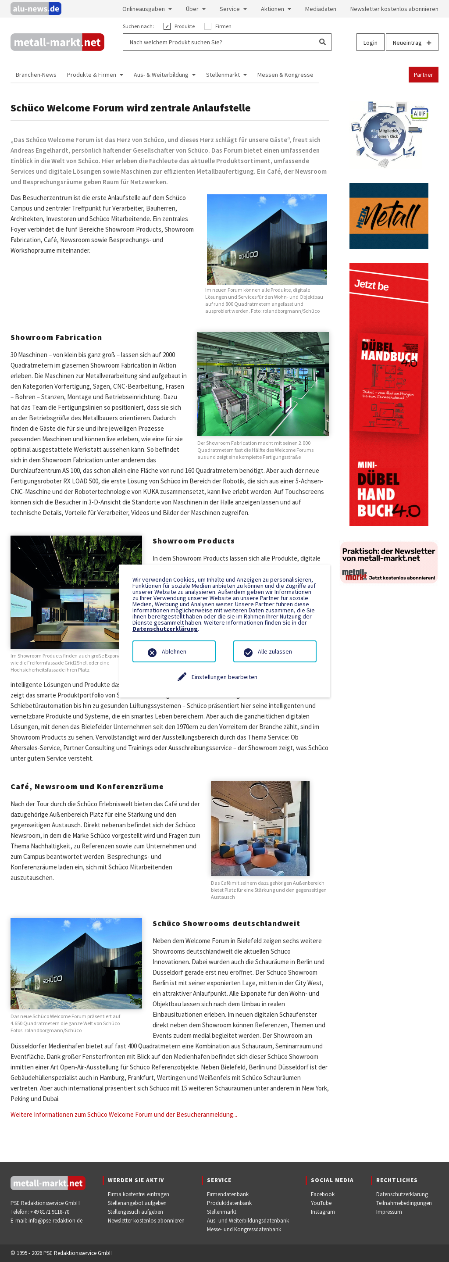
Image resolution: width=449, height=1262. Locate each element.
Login (370, 42)
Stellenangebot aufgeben (137, 1203)
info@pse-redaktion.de (55, 1220)
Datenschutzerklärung (402, 1194)
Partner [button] (423, 75)
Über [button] (192, 9)
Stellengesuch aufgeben (135, 1212)
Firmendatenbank (228, 1194)
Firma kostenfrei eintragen (138, 1194)
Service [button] (230, 9)
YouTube (321, 1203)
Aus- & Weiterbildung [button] (161, 75)
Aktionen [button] (272, 9)
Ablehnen (174, 651)
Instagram (323, 1212)
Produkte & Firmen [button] (91, 75)
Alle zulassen (275, 651)
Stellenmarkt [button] (223, 75)
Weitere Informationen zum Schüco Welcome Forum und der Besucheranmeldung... (124, 1114)
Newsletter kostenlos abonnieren (146, 1220)
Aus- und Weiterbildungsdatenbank (248, 1220)
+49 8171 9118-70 (49, 1212)
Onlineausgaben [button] (143, 9)
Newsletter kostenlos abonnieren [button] (394, 9)
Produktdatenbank (229, 1203)
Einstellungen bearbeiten (224, 677)
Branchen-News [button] (36, 75)
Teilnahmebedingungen (404, 1203)
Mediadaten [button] (320, 9)
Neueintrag (412, 42)
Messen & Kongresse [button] (285, 75)
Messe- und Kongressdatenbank (244, 1229)
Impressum (389, 1212)
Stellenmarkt (221, 1212)
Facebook (323, 1194)
